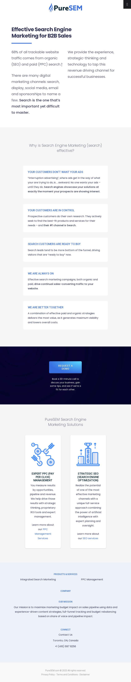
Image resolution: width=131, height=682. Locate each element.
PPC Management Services (43, 534)
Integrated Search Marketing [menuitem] (38, 579)
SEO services (90, 538)
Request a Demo (65, 367)
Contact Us (65, 635)
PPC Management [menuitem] (92, 579)
